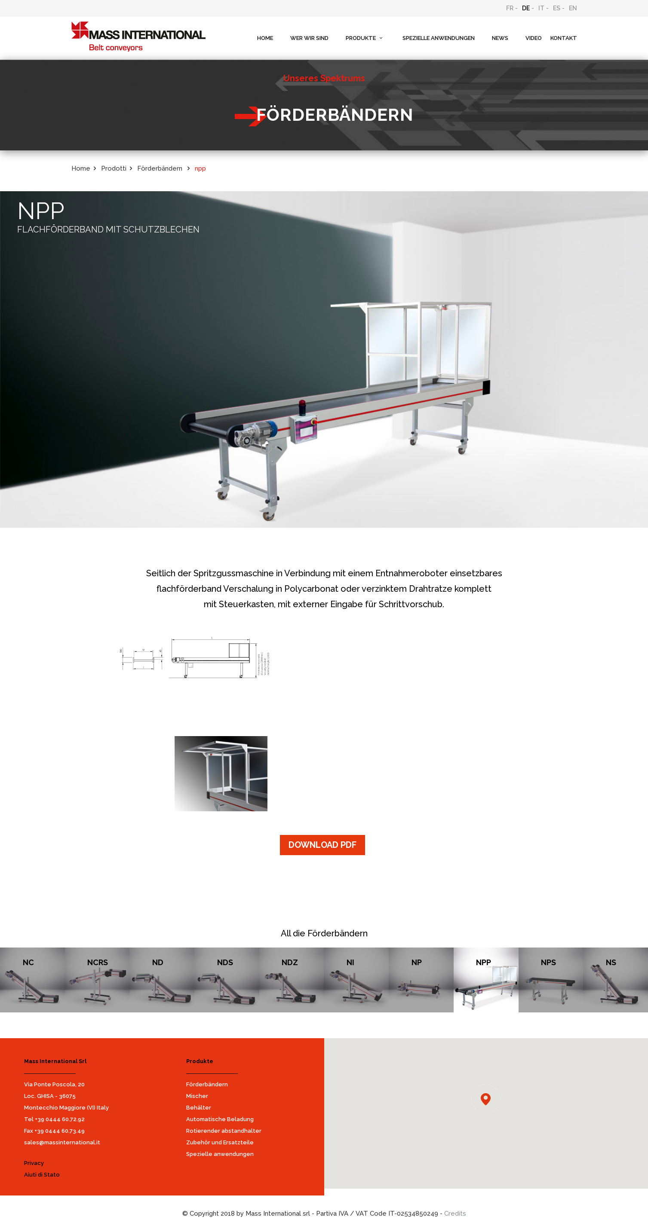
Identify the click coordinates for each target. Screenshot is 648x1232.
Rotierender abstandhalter (223, 1131)
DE (526, 8)
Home (80, 168)
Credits (455, 1213)
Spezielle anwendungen (220, 1154)
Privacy (34, 1163)
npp (200, 168)
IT (541, 8)
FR (509, 8)
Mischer (197, 1096)
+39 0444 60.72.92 (60, 1119)
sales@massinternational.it (62, 1142)
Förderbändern (207, 1084)
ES (556, 8)
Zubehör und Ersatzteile (220, 1142)
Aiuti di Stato (42, 1174)
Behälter (198, 1107)
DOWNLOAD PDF (322, 845)
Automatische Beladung (220, 1119)
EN (573, 8)
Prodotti (113, 168)
